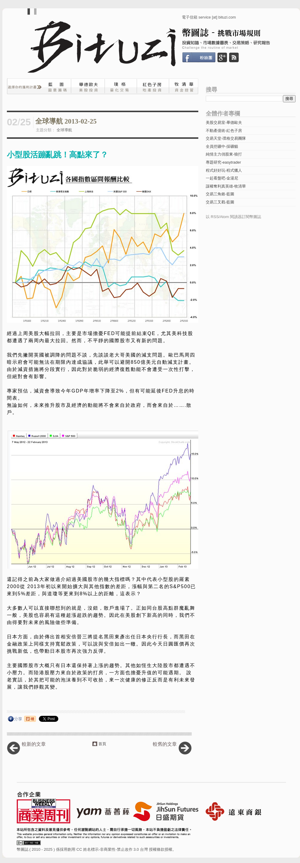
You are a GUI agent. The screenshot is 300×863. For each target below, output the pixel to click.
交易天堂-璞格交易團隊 (226, 138)
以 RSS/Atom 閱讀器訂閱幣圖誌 (233, 216)
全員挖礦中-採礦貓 (222, 146)
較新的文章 (34, 744)
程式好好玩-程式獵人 (224, 170)
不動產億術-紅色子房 (224, 130)
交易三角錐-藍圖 (220, 194)
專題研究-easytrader (223, 162)
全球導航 (64, 130)
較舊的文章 (165, 744)
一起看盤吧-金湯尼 (222, 178)
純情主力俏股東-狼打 (224, 154)
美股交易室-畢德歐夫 (224, 122)
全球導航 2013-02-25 (66, 121)
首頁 (102, 744)
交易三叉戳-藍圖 (220, 202)
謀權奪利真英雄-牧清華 (226, 186)
